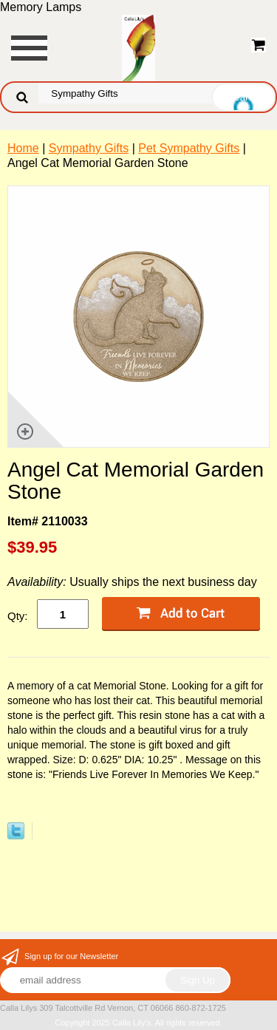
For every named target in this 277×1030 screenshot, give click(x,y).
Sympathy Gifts (89, 148)
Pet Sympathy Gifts (188, 148)
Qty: (17, 616)
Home (23, 148)
